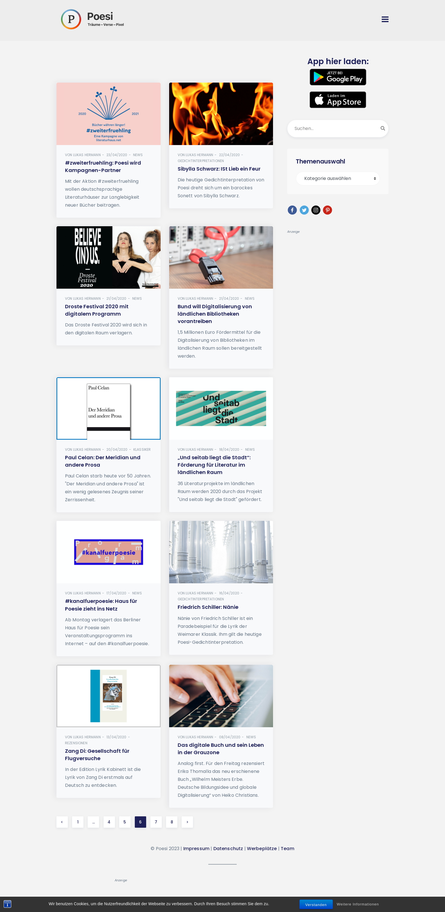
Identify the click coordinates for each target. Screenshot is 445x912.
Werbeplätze (262, 848)
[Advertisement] (165, 67)
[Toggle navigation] (385, 19)
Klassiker (142, 449)
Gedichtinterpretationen (201, 160)
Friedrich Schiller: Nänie (208, 607)
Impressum (196, 848)
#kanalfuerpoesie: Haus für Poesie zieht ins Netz (101, 605)
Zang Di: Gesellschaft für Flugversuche (97, 754)
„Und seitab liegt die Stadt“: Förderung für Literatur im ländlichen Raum (214, 465)
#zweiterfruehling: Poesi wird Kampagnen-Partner (103, 166)
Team (287, 848)
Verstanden (316, 905)
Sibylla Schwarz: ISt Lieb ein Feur (219, 168)
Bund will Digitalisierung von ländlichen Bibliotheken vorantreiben (215, 314)
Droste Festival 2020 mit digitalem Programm (97, 310)
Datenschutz (228, 848)
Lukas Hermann (87, 154)
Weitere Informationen (358, 904)
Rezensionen (76, 743)
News (138, 154)
